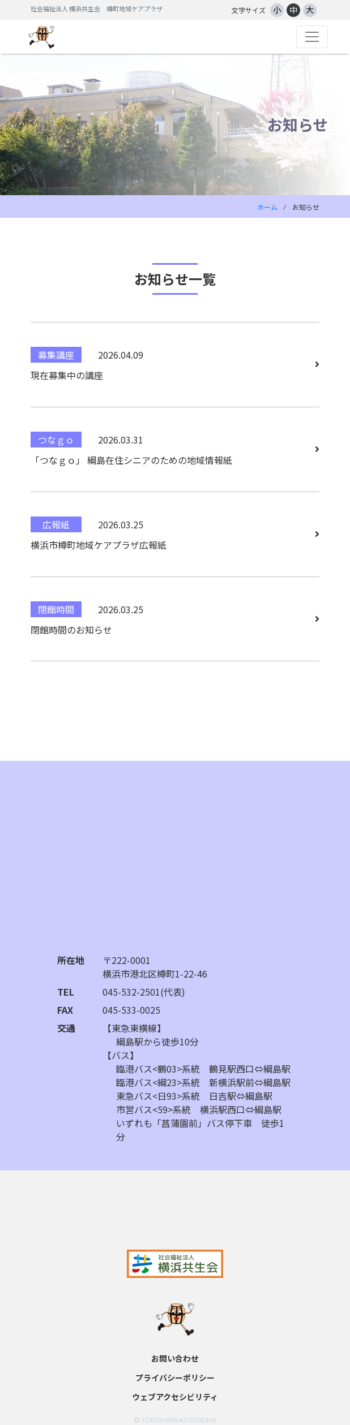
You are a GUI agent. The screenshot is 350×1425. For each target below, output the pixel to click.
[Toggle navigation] (312, 36)
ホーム (267, 207)
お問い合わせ (175, 1358)
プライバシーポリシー (175, 1377)
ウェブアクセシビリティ (175, 1396)
